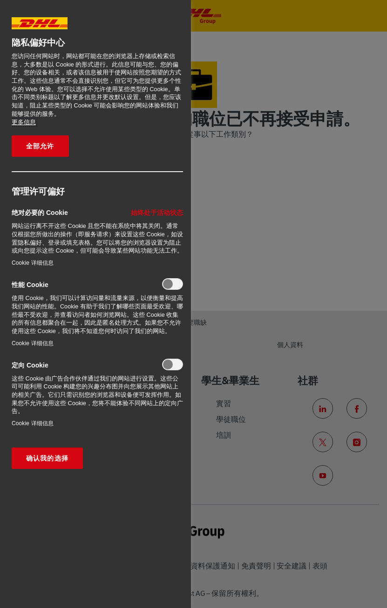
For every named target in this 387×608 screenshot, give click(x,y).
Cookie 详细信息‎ (33, 263)
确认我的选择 (47, 458)
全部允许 (40, 146)
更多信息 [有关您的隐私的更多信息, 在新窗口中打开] (24, 122)
